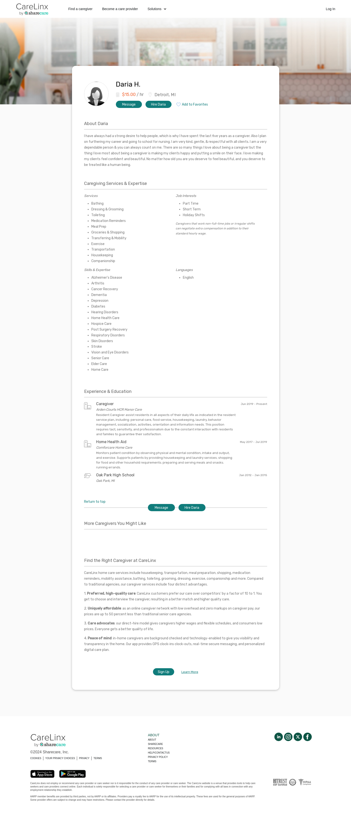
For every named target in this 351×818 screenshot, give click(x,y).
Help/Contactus (159, 752)
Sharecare (155, 744)
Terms (152, 761)
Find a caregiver (80, 9)
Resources (155, 748)
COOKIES (35, 758)
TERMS (97, 758)
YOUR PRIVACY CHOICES (60, 758)
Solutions (157, 9)
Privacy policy (158, 757)
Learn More (189, 672)
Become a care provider (120, 9)
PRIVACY (84, 758)
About (152, 739)
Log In (330, 9)
